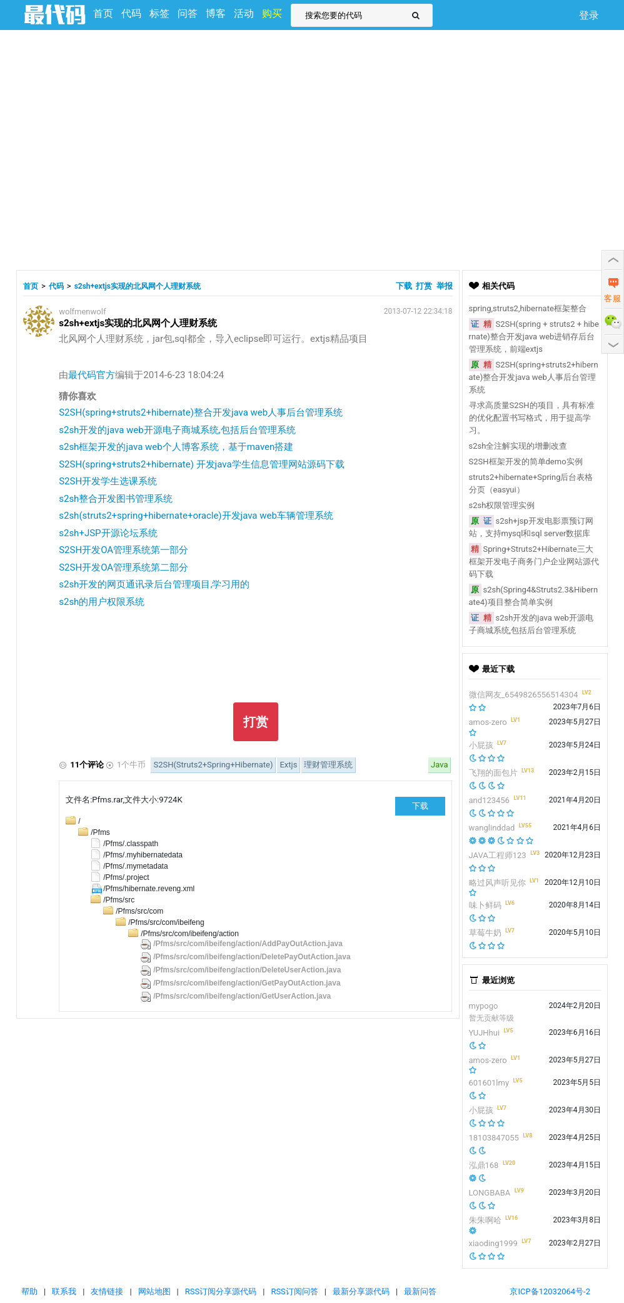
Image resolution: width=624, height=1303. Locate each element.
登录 (589, 15)
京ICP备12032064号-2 (550, 1291)
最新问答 (420, 1291)
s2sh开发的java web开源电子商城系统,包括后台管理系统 (177, 430)
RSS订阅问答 (294, 1291)
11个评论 (87, 764)
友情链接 (107, 1291)
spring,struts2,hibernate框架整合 (527, 308)
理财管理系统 (328, 764)
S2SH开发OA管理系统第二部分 (123, 567)
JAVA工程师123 (497, 855)
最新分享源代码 (361, 1291)
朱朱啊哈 (485, 1220)
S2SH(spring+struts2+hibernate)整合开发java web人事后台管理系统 (201, 412)
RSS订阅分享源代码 (220, 1291)
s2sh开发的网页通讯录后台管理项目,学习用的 (154, 584)
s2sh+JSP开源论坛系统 (108, 533)
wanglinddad (492, 827)
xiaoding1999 (493, 1243)
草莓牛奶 (485, 932)
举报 (444, 286)
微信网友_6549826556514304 (523, 694)
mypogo (483, 1006)
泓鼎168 (484, 1165)
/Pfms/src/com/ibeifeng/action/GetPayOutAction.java (246, 983)
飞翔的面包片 (493, 772)
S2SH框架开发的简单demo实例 (526, 461)
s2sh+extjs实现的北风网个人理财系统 (137, 286)
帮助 (29, 1291)
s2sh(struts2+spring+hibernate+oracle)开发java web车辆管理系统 (196, 515)
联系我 (64, 1291)
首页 (30, 286)
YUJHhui (484, 1032)
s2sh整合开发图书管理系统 (116, 498)
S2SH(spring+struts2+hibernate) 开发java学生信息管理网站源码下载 (201, 464)
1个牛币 (131, 764)
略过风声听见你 (497, 882)
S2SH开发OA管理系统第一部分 (123, 550)
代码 (56, 286)
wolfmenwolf (82, 311)
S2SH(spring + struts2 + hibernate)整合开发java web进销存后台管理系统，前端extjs (534, 336)
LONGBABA (490, 1192)
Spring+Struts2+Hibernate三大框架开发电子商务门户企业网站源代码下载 (534, 561)
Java (439, 764)
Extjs (288, 764)
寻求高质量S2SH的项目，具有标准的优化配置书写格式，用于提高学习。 (532, 418)
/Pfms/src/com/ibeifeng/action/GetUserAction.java (242, 996)
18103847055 (494, 1137)
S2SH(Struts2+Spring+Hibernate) (213, 764)
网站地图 (154, 1291)
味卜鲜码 (485, 905)
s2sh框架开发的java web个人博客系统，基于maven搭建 (176, 446)
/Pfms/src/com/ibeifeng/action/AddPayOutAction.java (248, 943)
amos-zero (488, 722)
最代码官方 (91, 375)
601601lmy (489, 1082)
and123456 (489, 800)
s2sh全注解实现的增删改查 (518, 446)
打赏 (424, 286)
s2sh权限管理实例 (502, 505)
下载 (405, 286)
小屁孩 (481, 745)
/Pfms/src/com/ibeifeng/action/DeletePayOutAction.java (251, 956)
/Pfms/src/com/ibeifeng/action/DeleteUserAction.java (247, 970)
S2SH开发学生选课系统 (108, 481)
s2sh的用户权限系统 (101, 601)
